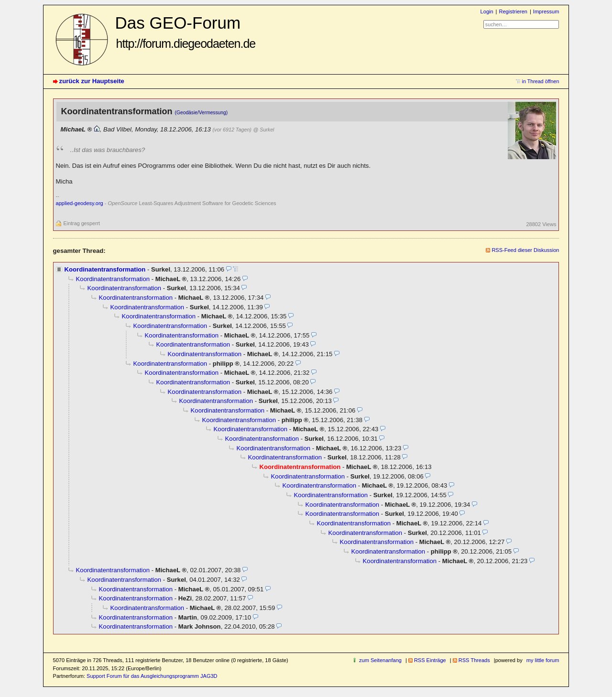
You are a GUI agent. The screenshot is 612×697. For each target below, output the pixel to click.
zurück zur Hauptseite (91, 81)
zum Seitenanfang (380, 660)
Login (487, 11)
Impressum (546, 11)
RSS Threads (474, 660)
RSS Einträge (430, 660)
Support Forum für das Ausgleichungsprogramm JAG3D (152, 676)
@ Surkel (263, 129)
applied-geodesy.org (79, 203)
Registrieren (513, 11)
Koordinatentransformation (105, 269)
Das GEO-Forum (185, 31)
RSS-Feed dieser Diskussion (525, 250)
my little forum (542, 660)
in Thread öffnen (540, 81)
